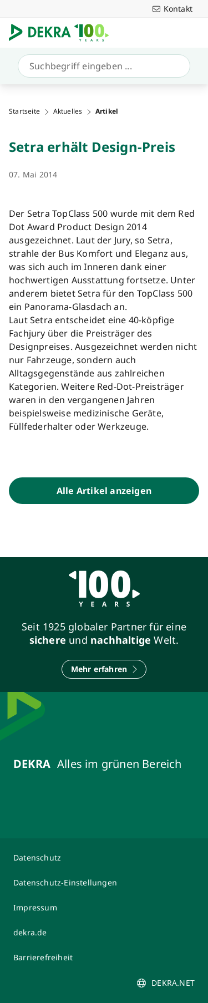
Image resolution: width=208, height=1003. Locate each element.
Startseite (24, 111)
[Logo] (63, 33)
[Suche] (101, 66)
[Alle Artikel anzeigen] (104, 490)
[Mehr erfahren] (104, 669)
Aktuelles (68, 111)
